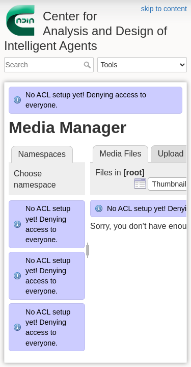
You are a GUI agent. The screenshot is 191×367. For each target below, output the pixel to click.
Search (88, 64)
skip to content (164, 9)
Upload (171, 153)
